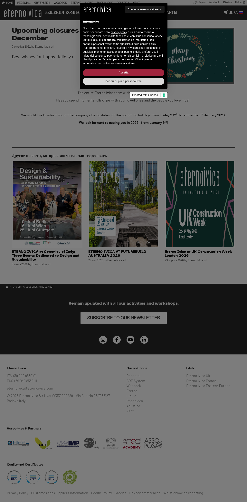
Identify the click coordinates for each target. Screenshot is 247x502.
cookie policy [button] (148, 249)
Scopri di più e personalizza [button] (123, 286)
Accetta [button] (123, 277)
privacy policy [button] (118, 237)
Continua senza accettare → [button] (145, 214)
